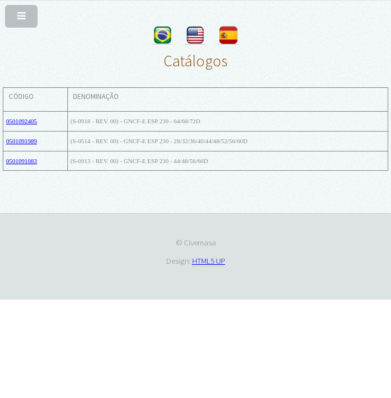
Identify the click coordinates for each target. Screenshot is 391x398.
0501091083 (21, 161)
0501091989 (21, 141)
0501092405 (21, 121)
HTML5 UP (208, 260)
